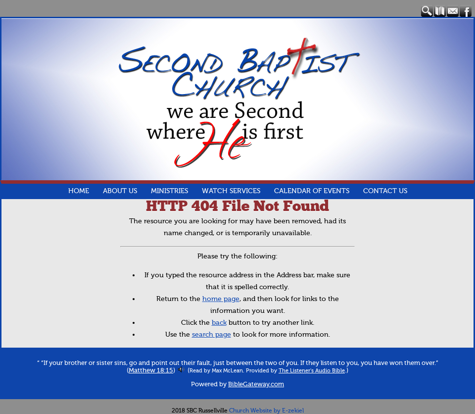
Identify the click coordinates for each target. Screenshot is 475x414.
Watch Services (231, 191)
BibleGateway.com (256, 384)
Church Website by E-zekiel (266, 410)
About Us (120, 191)
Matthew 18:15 (151, 370)
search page (211, 334)
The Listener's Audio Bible (312, 370)
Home (78, 191)
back (219, 322)
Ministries (169, 191)
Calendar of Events (311, 191)
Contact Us (385, 191)
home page (220, 299)
